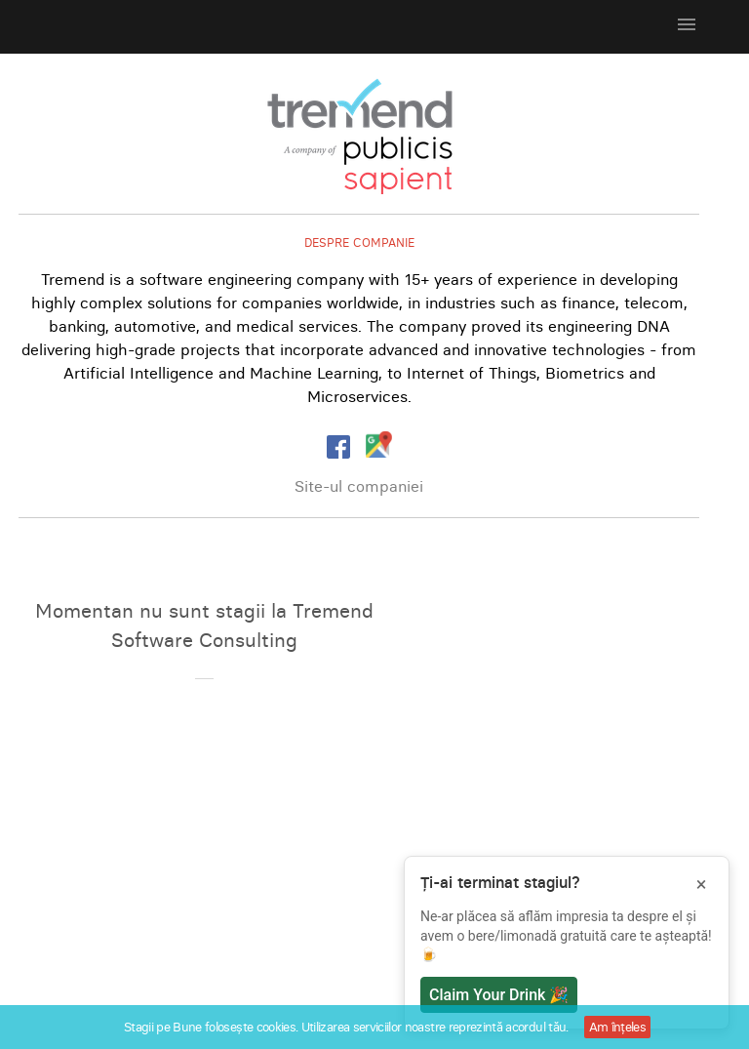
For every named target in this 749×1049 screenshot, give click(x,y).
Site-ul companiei (359, 486)
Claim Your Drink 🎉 (499, 995)
